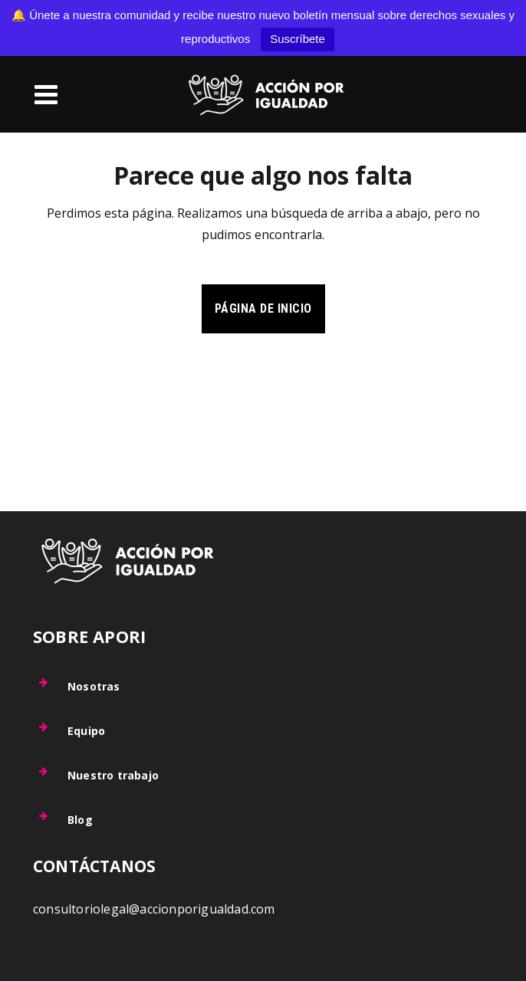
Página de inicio (263, 308)
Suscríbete (297, 38)
